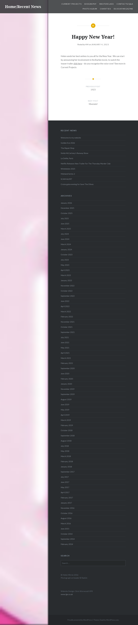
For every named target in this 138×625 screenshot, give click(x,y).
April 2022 (65, 306)
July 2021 (65, 337)
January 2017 (66, 503)
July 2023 (65, 260)
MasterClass (106, 4)
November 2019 (67, 389)
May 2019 (65, 410)
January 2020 (66, 384)
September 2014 (68, 539)
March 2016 (66, 523)
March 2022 (66, 311)
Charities (105, 9)
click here (77, 63)
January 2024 (66, 249)
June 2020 (65, 373)
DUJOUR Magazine (123, 9)
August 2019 (66, 399)
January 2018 (66, 467)
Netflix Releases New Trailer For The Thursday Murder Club (85, 163)
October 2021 (66, 327)
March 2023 (66, 275)
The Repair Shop (67, 148)
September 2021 (68, 332)
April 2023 (65, 270)
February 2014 (67, 544)
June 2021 (65, 342)
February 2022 (67, 316)
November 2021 (67, 322)
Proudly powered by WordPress (79, 620)
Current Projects (71, 4)
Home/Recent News (23, 6)
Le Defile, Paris (67, 158)
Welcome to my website (71, 138)
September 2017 (68, 472)
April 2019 (65, 415)
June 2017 (65, 482)
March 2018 (66, 456)
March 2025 (66, 229)
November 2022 (67, 286)
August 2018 (66, 441)
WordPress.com (112, 620)
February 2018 (67, 461)
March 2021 (66, 358)
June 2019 (65, 404)
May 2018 (65, 451)
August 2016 (66, 518)
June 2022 (65, 301)
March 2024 (66, 244)
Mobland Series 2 (68, 174)
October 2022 (66, 291)
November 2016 (67, 508)
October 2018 (66, 430)
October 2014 (66, 534)
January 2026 (66, 203)
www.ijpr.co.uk (67, 594)
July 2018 (65, 446)
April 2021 (65, 353)
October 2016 (66, 513)
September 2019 (68, 394)
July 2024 (65, 234)
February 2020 (67, 379)
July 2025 (65, 218)
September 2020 (68, 368)
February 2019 (67, 425)
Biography (91, 4)
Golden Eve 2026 (68, 143)
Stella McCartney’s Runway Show (74, 153)
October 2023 (66, 254)
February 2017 (67, 497)
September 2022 (68, 296)
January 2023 (66, 280)
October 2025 (66, 213)
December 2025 (67, 208)
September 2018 (68, 435)
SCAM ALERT (66, 179)
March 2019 (66, 420)
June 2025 (65, 223)
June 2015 (65, 529)
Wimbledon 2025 (68, 169)
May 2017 (65, 487)
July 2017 (65, 477)
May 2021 (65, 348)
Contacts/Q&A (125, 4)
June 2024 (65, 239)
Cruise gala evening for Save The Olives (77, 184)
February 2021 (67, 363)
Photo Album (90, 9)
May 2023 (65, 265)
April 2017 (65, 492)
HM (87, 44)
